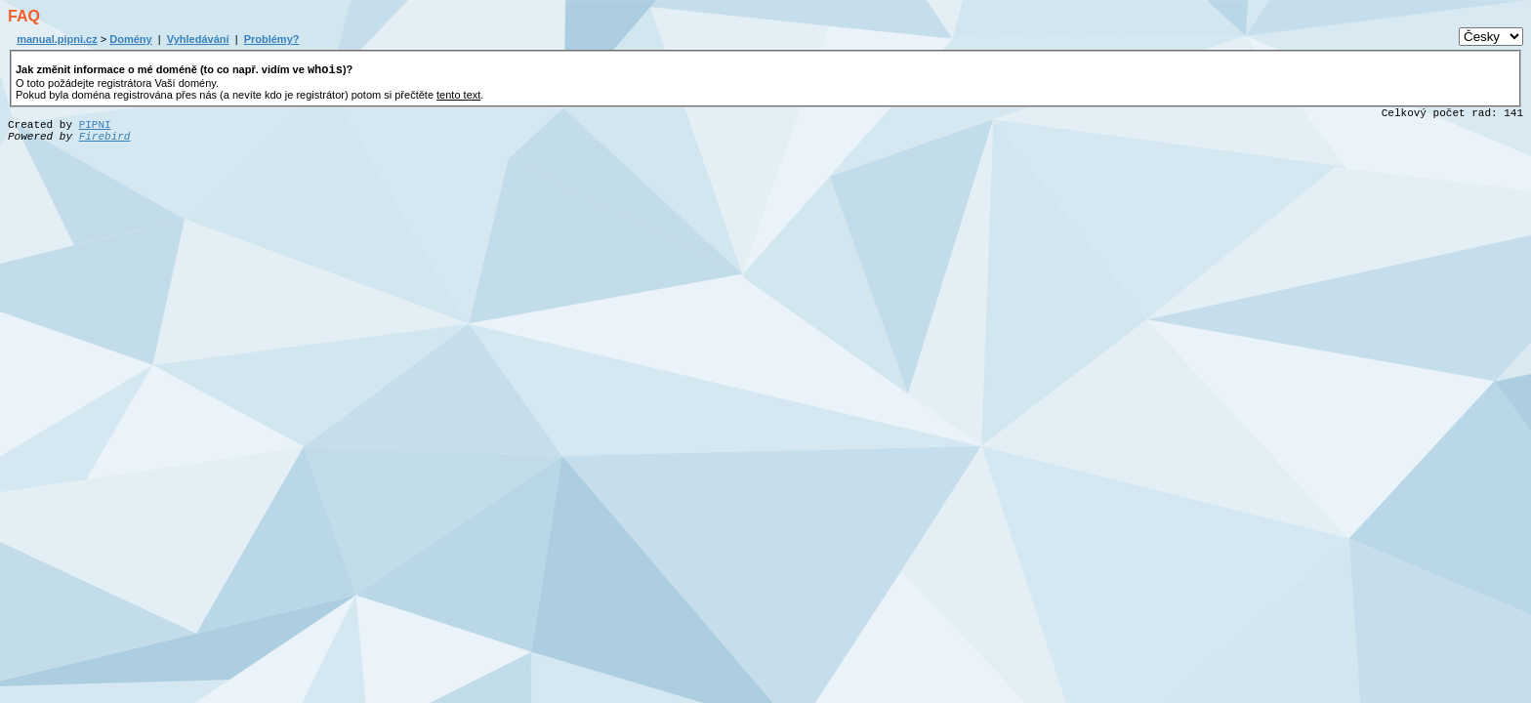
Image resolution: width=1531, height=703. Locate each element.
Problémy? (272, 39)
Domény (130, 39)
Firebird (105, 139)
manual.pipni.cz (57, 39)
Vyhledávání (198, 39)
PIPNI (95, 128)
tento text (458, 97)
